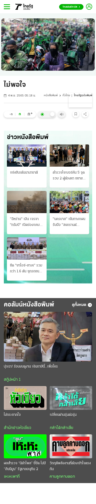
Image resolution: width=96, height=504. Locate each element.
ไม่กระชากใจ (12, 415)
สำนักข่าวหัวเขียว (17, 428)
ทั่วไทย (66, 95)
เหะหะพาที (12, 477)
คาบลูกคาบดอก (62, 477)
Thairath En (71, 7)
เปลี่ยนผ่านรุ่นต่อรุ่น (63, 415)
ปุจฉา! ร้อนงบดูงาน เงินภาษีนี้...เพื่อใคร (31, 366)
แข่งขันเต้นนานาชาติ (24, 173)
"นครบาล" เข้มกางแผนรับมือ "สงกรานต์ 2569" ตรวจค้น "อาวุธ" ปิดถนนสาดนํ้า (69, 222)
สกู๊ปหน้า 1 (12, 380)
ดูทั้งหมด (82, 305)
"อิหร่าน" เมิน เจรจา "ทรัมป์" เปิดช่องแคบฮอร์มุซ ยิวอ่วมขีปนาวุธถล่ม (26, 222)
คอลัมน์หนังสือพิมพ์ (29, 305)
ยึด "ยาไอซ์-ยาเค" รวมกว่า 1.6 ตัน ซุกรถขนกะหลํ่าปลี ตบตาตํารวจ (26, 269)
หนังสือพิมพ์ (51, 95)
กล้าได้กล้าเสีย (61, 428)
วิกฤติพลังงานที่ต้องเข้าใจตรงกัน (70, 466)
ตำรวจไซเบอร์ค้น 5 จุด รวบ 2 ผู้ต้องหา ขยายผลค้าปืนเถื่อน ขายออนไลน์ (69, 176)
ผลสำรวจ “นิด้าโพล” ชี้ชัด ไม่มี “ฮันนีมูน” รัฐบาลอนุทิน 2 (25, 466)
